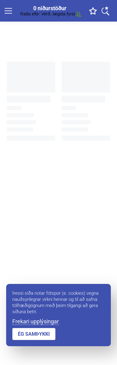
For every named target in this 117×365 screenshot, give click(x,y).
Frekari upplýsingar (35, 321)
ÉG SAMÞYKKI (34, 334)
